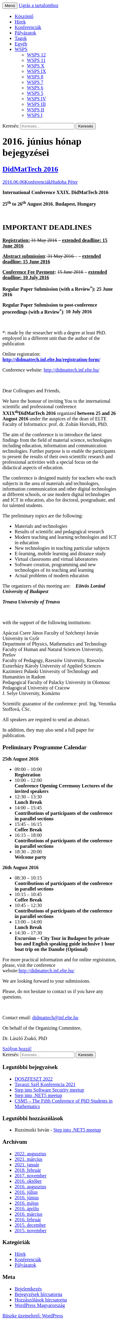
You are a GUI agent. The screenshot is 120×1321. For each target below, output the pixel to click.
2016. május (26, 1203)
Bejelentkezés (28, 1288)
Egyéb (21, 43)
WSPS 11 (36, 60)
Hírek (20, 21)
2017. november (30, 1175)
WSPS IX (36, 71)
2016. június (27, 1197)
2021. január (27, 1164)
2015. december (30, 1225)
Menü (10, 5)
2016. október (28, 1181)
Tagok (21, 38)
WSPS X (35, 65)
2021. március (28, 1159)
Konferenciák (28, 27)
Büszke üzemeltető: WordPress (32, 1315)
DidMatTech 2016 (30, 169)
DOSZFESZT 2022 (34, 1079)
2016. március (28, 1214)
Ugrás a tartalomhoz (38, 5)
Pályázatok (25, 32)
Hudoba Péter (64, 182)
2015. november (30, 1230)
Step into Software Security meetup (49, 1089)
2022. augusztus (30, 1153)
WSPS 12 (36, 54)
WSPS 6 (35, 87)
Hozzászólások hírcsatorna (41, 1299)
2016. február (28, 1219)
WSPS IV (36, 98)
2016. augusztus (30, 1186)
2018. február (28, 1170)
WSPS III (36, 104)
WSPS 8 (35, 76)
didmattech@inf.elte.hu (55, 1017)
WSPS (21, 49)
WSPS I (34, 115)
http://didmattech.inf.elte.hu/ (72, 370)
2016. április (27, 1208)
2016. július (26, 1192)
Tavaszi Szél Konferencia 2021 (45, 1084)
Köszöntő (24, 16)
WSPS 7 (35, 82)
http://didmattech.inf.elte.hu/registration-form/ (51, 359)
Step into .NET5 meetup (38, 1095)
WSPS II (35, 109)
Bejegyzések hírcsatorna (38, 1294)
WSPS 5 (35, 93)
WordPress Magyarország (40, 1305)
